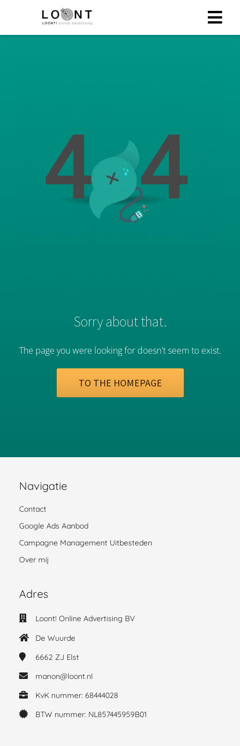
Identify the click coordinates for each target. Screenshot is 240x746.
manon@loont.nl (64, 676)
